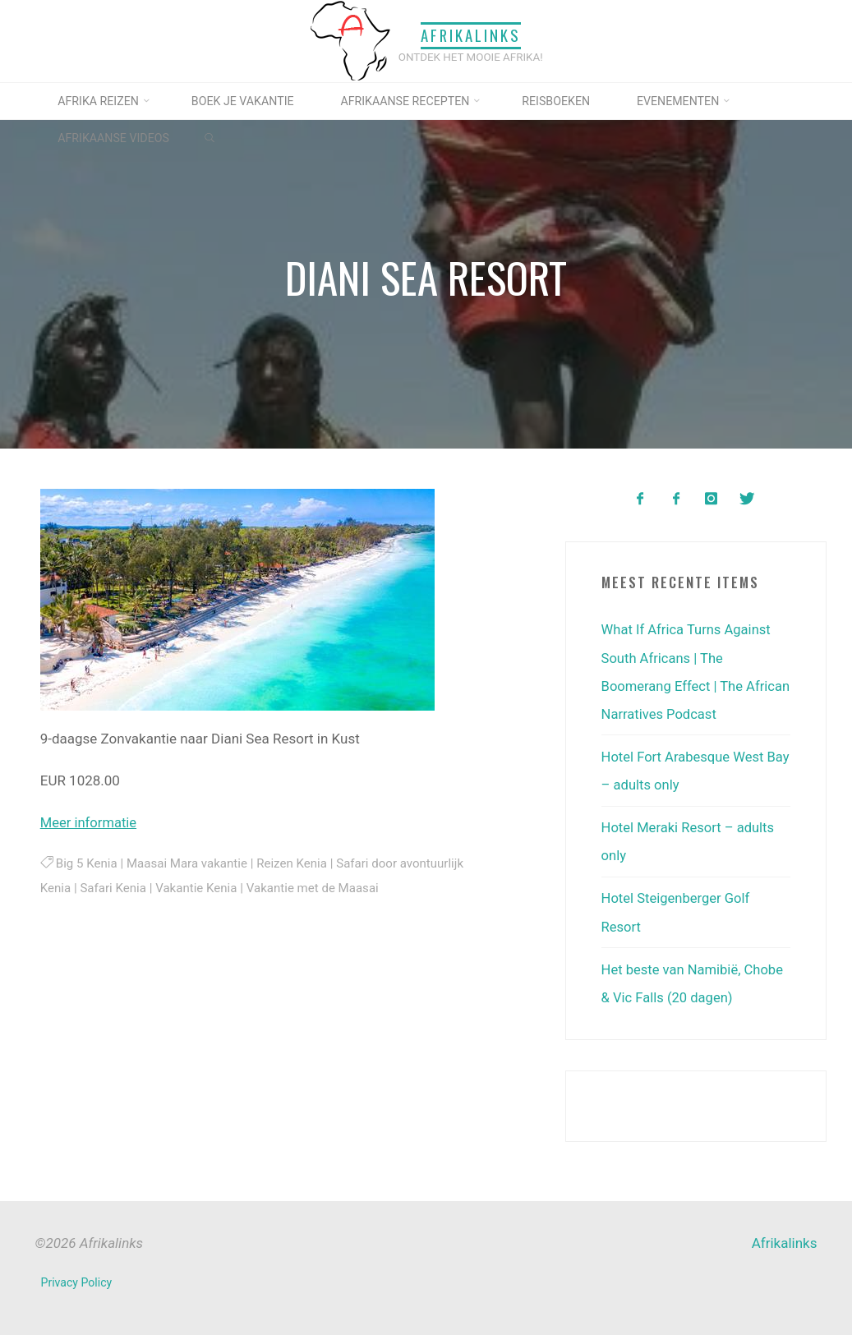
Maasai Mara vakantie (188, 862)
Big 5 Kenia (86, 862)
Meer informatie (89, 821)
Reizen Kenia (294, 862)
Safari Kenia (114, 888)
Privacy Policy (77, 1280)
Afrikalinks (471, 36)
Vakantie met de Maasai (316, 888)
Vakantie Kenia (198, 888)
